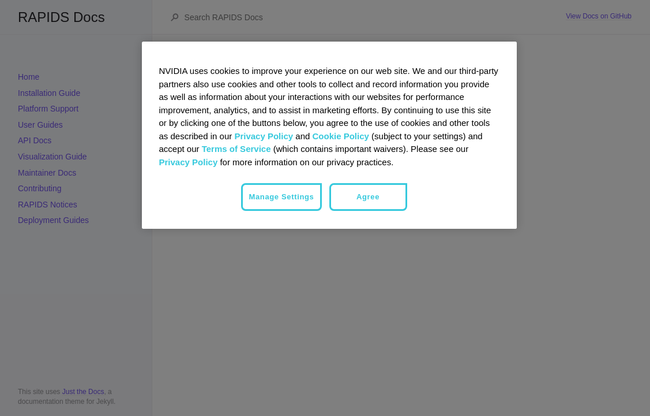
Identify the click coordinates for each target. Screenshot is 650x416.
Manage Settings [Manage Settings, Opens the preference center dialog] (281, 196)
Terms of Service (236, 149)
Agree (368, 196)
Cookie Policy (341, 136)
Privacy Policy (263, 136)
